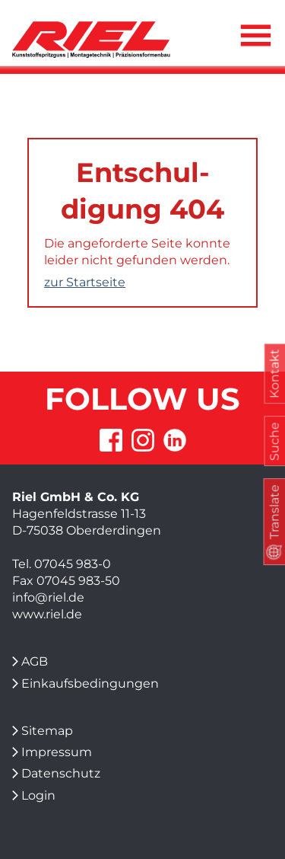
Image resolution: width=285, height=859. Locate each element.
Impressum (56, 752)
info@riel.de (48, 597)
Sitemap (47, 730)
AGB (34, 661)
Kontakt (274, 374)
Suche (274, 441)
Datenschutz (60, 773)
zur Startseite (84, 282)
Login (38, 795)
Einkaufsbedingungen (90, 683)
